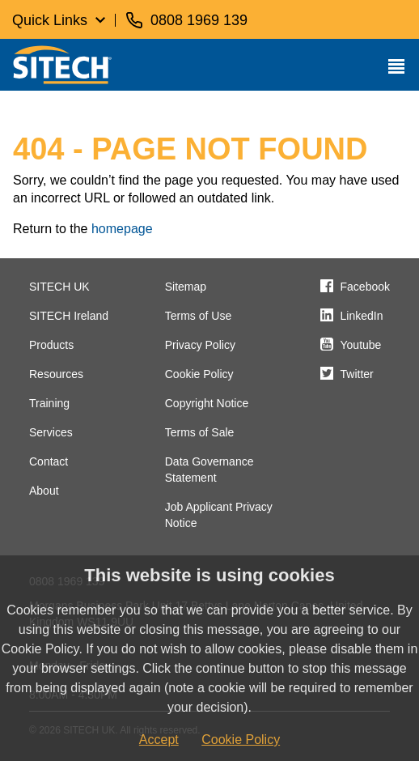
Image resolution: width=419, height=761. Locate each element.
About (44, 490)
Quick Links (49, 20)
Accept (159, 739)
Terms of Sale (200, 432)
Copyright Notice (207, 403)
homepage (122, 229)
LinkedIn (362, 315)
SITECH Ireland (68, 315)
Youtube (361, 344)
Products (51, 344)
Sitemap (185, 286)
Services (51, 432)
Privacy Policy (200, 344)
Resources (56, 374)
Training (49, 403)
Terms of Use (198, 315)
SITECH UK (59, 286)
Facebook (365, 286)
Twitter (357, 374)
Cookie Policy (199, 374)
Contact (48, 461)
